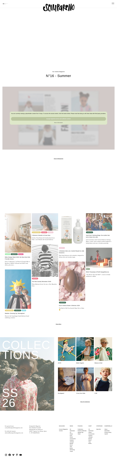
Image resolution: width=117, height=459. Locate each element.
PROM (58, 54)
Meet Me (98, 429)
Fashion (72, 440)
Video (79, 434)
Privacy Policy (108, 432)
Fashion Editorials (82, 430)
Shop (90, 426)
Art (70, 432)
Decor (71, 445)
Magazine (62, 426)
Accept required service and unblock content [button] (58, 118)
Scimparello (108, 426)
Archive (61, 430)
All (70, 429)
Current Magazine (63, 429)
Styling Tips (80, 432)
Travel (71, 451)
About (106, 429)
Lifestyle (72, 441)
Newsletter (107, 430)
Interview (99, 426)
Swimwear (72, 430)
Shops (71, 434)
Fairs (71, 435)
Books (71, 448)
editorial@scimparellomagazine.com (14, 433)
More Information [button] (58, 122)
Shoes (71, 437)
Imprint (106, 434)
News (71, 426)
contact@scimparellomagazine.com (14, 427)
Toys (71, 446)
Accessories (73, 438)
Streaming (72, 449)
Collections (80, 429)
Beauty (71, 443)
